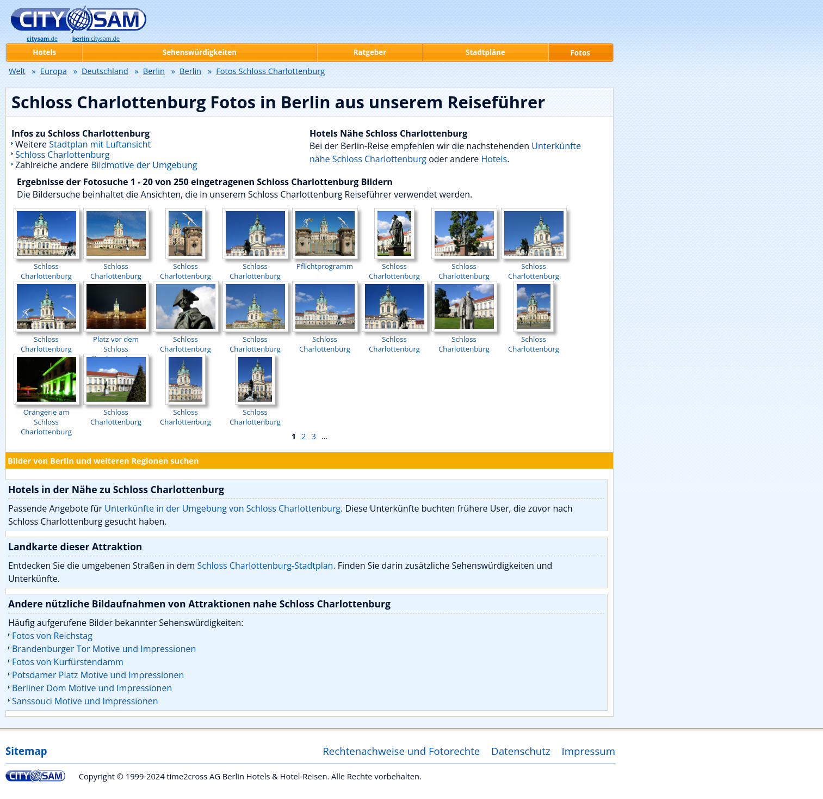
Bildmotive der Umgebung (144, 165)
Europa (53, 70)
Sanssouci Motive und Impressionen (85, 701)
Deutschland (105, 70)
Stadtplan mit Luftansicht (100, 144)
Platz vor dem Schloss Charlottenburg (116, 344)
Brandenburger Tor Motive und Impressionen (104, 649)
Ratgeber (370, 52)
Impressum (589, 751)
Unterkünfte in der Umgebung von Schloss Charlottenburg (222, 508)
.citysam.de (96, 38)
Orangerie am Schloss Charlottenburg (46, 417)
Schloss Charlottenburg (62, 155)
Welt (17, 70)
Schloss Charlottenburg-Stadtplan (265, 565)
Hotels (494, 159)
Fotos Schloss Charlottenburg (270, 70)
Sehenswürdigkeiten (200, 52)
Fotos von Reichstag (52, 636)
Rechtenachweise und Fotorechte (401, 751)
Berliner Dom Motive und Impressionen (92, 688)
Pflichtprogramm (325, 261)
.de (42, 38)
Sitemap (26, 751)
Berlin (154, 70)
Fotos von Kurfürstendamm (67, 662)
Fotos (580, 53)
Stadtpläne (485, 52)
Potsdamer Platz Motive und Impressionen (98, 675)
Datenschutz (520, 751)
